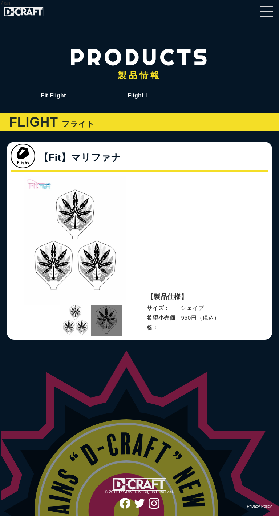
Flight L (138, 95)
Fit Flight (53, 95)
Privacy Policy (259, 506)
